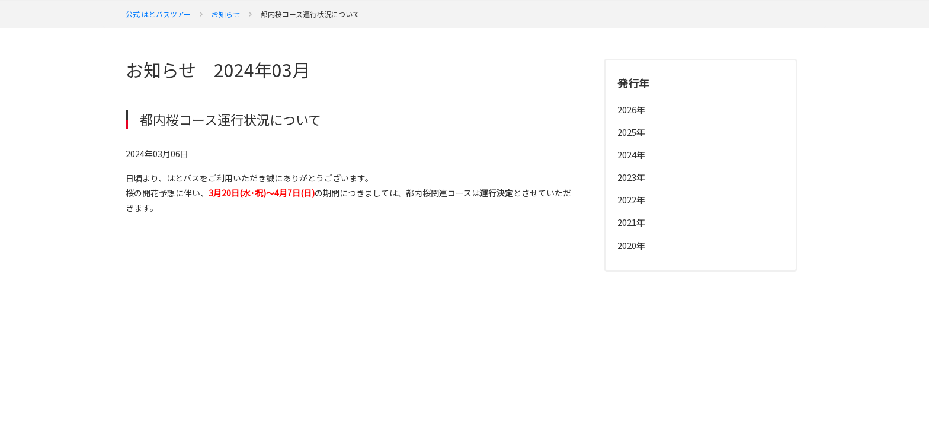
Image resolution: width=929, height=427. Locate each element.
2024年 (631, 154)
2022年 (631, 199)
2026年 (631, 109)
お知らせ (226, 14)
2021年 (631, 222)
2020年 (631, 245)
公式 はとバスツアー (158, 14)
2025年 (631, 132)
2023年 (631, 177)
